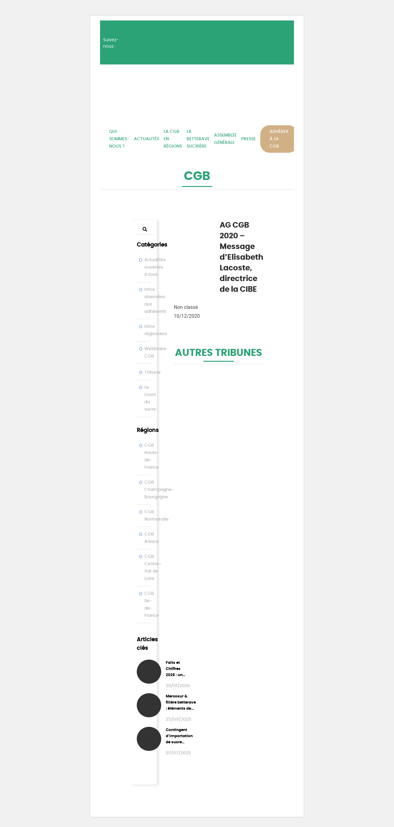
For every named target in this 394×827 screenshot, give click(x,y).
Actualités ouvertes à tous (155, 267)
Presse (248, 139)
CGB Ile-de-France (151, 604)
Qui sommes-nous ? (119, 139)
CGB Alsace (151, 538)
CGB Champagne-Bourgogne (159, 489)
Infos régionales (155, 330)
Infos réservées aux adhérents (155, 300)
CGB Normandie (156, 515)
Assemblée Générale (225, 139)
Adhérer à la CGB (278, 139)
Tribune (152, 372)
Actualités (146, 139)
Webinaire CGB (155, 352)
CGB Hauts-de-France (151, 456)
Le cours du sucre (150, 398)
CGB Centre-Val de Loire (153, 567)
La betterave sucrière (198, 139)
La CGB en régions (173, 139)
